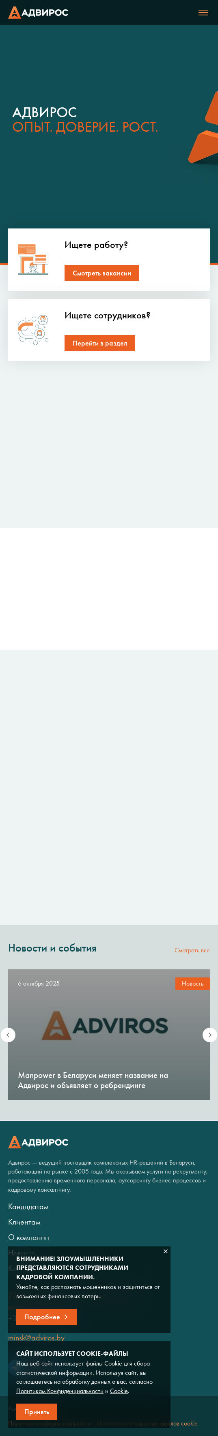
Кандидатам (28, 1206)
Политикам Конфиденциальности (60, 1391)
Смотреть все (192, 950)
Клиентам (24, 1222)
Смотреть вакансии (102, 273)
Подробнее (42, 1316)
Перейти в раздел (100, 343)
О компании (28, 1237)
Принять (36, 1411)
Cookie (119, 1391)
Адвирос (38, 12)
